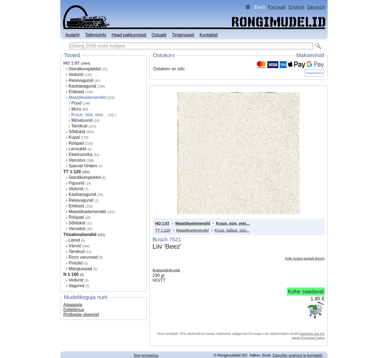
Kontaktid (209, 35)
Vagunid (76, 285)
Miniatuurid (81, 120)
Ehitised (76, 91)
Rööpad (76, 143)
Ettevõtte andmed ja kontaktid (297, 355)
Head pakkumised (129, 35)
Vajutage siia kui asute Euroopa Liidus (308, 336)
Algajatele (72, 305)
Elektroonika (80, 154)
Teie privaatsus (145, 355)
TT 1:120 (72, 171)
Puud (76, 103)
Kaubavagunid (82, 86)
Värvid (75, 246)
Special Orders (83, 166)
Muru (76, 109)
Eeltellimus (73, 309)
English (296, 7)
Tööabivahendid (79, 234)
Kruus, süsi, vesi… (233, 223)
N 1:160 (71, 274)
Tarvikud (79, 126)
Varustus (77, 160)
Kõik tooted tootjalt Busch (305, 258)
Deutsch (316, 7)
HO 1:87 (71, 63)
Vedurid (76, 74)
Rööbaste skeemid (81, 314)
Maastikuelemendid (87, 97)
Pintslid (76, 263)
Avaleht (72, 35)
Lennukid (77, 149)
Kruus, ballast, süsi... (231, 230)
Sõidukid (77, 131)
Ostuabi (159, 35)
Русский (277, 7)
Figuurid (76, 183)
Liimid (74, 240)
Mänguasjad (80, 268)
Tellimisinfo (95, 35)
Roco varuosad (83, 257)
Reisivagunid (81, 80)
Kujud (74, 137)
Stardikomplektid (85, 69)
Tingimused (183, 35)
